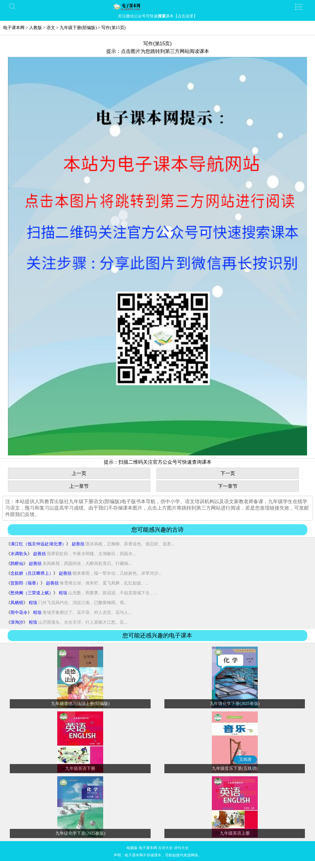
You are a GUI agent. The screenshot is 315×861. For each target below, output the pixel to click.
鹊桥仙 (16, 563)
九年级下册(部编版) (78, 27)
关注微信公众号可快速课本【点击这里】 (157, 16)
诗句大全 (181, 848)
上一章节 (79, 486)
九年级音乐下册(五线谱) (234, 768)
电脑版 (131, 848)
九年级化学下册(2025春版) (235, 703)
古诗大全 (165, 848)
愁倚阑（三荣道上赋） (31, 593)
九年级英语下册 (80, 768)
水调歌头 (19, 553)
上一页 (79, 473)
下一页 (227, 473)
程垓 (63, 593)
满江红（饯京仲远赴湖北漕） (38, 544)
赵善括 (78, 544)
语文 (51, 27)
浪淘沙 (16, 622)
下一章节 (228, 486)
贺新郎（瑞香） (25, 583)
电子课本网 (13, 27)
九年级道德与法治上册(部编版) (80, 703)
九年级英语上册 (235, 833)
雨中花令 (19, 612)
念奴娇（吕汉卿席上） (31, 573)
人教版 (35, 27)
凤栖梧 (16, 602)
